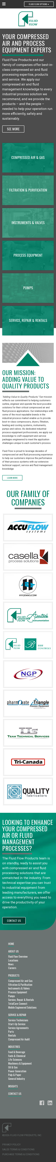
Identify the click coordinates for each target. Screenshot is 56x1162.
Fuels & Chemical (16, 1056)
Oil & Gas (12, 1067)
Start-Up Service (16, 1024)
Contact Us (14, 921)
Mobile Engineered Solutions (22, 1007)
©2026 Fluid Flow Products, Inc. (22, 1135)
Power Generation (17, 1071)
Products (13, 975)
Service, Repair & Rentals (21, 1000)
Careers (12, 968)
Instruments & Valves (19, 988)
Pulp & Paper (14, 1075)
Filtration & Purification (20, 985)
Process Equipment (17, 992)
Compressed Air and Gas (20, 981)
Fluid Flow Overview (18, 956)
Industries (14, 1047)
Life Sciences (15, 1059)
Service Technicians (18, 1020)
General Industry (16, 1079)
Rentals (12, 1035)
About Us (13, 951)
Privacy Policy (11, 1144)
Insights (13, 1086)
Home (11, 944)
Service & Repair (17, 1015)
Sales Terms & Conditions (18, 1149)
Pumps (11, 996)
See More (13, 128)
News (10, 964)
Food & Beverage (16, 1052)
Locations (13, 960)
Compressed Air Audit (19, 1039)
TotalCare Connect (17, 1003)
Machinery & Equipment (20, 1063)
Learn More (12, 477)
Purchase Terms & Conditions (20, 1154)
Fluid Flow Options (39, 4)
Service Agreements (18, 1028)
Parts (11, 1031)
